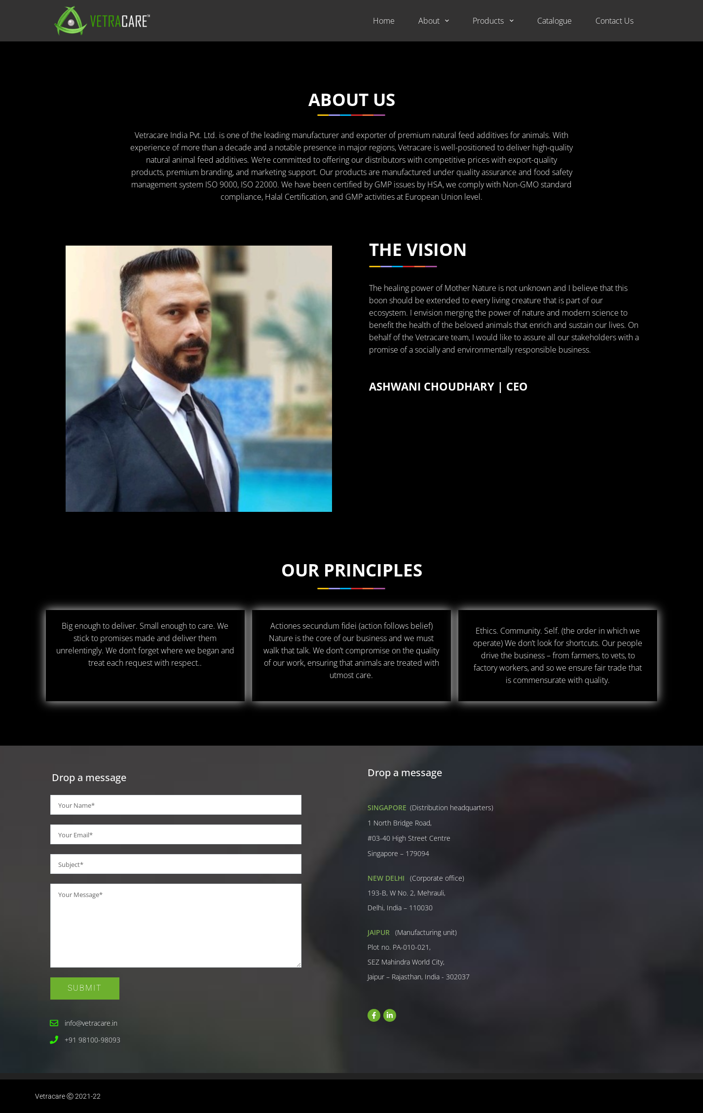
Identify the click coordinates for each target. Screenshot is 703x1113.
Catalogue (554, 20)
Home (384, 20)
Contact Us (614, 20)
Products (495, 21)
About (435, 21)
